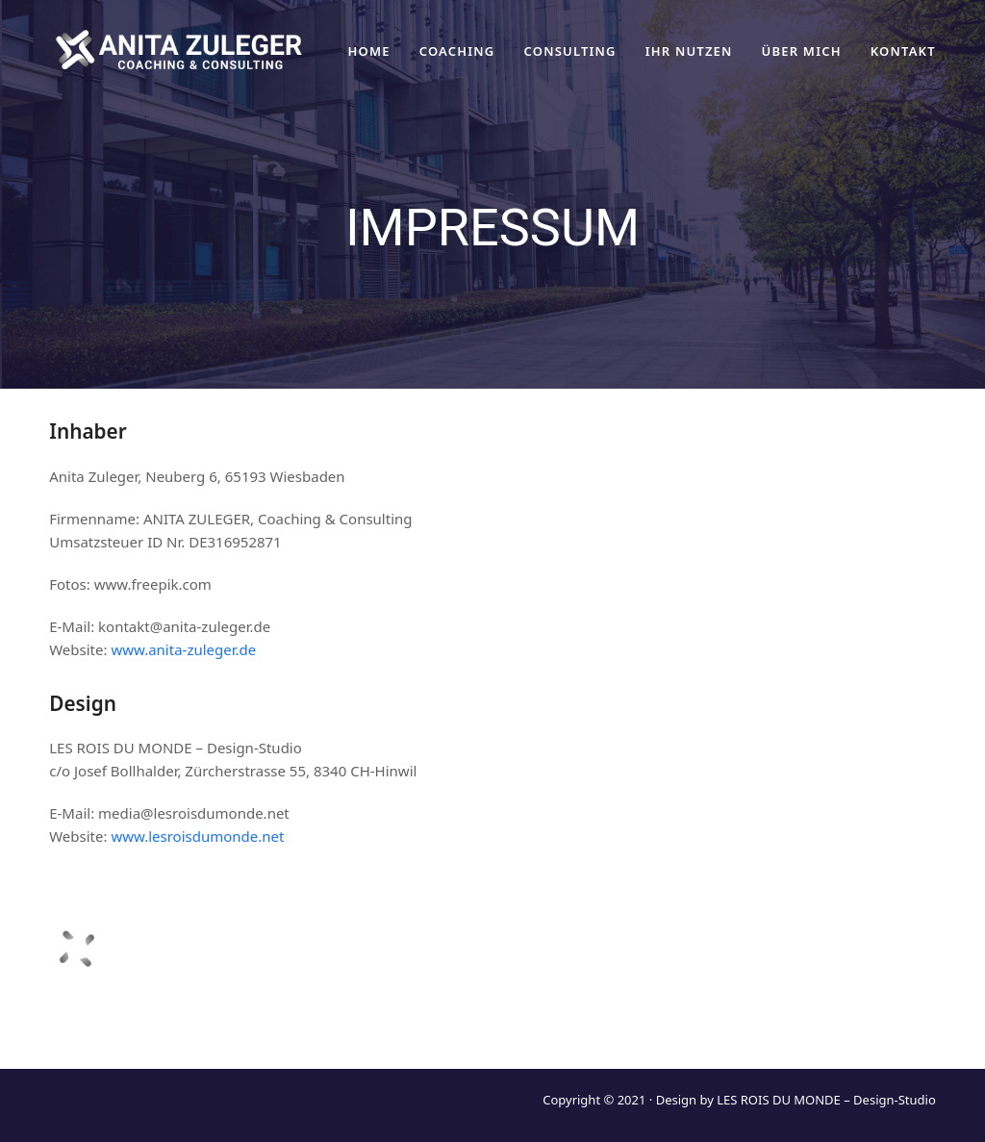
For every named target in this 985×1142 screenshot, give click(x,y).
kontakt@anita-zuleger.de (850, 984)
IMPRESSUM (803, 1026)
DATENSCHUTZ (686, 1026)
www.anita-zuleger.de (183, 649)
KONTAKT (903, 1026)
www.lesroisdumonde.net (197, 836)
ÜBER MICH (570, 1026)
